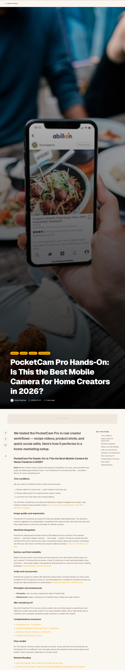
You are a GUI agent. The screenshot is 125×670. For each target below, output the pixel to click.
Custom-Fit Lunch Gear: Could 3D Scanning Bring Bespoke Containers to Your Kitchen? (50, 667)
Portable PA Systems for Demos (29, 636)
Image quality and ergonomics (107, 440)
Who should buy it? (107, 456)
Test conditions (106, 436)
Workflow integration (108, 444)
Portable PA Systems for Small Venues (67, 582)
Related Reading (106, 465)
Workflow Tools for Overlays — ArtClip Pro (33, 632)
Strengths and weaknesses (110, 453)
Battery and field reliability (110, 447)
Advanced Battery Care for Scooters (36, 566)
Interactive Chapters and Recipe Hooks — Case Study (37, 628)
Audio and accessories (109, 450)
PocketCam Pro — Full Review (28, 625)
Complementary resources (110, 459)
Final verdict (105, 462)
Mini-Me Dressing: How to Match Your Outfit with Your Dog (39, 663)
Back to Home (11, 3)
